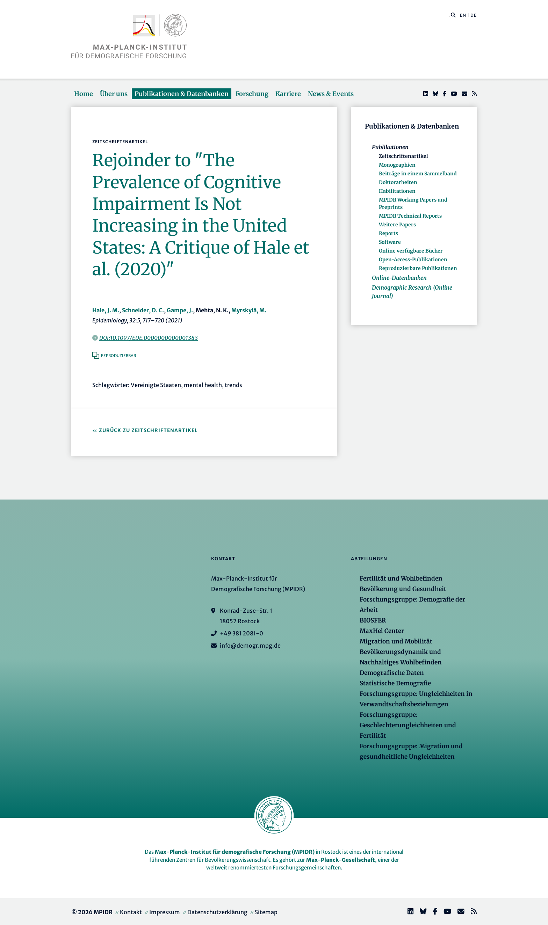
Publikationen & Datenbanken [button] (182, 94)
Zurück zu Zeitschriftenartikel (148, 430)
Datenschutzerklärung (217, 912)
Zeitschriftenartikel (403, 156)
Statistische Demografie (395, 683)
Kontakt (131, 912)
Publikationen (390, 147)
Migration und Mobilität (396, 641)
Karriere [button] (288, 94)
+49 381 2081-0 (241, 633)
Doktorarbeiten (398, 182)
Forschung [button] (252, 94)
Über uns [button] (114, 94)
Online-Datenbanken (399, 277)
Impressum (164, 912)
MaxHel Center (382, 631)
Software (390, 242)
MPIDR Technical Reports (410, 216)
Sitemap (266, 912)
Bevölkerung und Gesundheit (403, 589)
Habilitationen (397, 191)
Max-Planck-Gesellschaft (340, 860)
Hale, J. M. (105, 310)
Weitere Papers (397, 224)
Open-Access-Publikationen (413, 259)
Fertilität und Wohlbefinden (401, 578)
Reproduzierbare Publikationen (418, 268)
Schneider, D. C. (143, 310)
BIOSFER (373, 620)
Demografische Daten (392, 673)
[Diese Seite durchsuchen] (449, 15)
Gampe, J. (180, 310)
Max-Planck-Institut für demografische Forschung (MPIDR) (235, 851)
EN (463, 15)
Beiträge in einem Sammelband (418, 173)
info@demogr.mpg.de (250, 645)
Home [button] (83, 94)
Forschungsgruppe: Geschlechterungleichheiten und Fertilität (408, 725)
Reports (388, 233)
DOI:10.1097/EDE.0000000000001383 (148, 337)
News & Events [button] (331, 94)
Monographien (397, 165)
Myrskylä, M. (248, 310)
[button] (453, 14)
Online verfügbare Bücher (411, 251)
